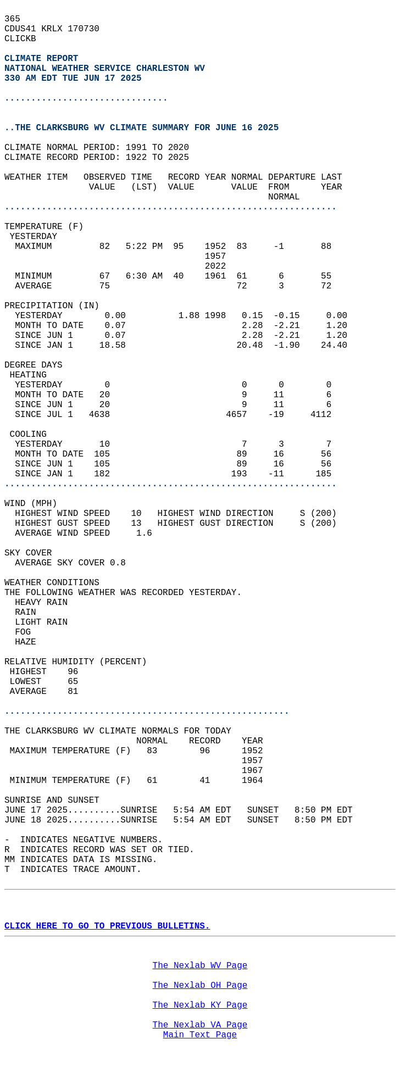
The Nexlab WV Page (200, 966)
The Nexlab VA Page (200, 1025)
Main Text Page (200, 1035)
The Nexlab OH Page (200, 986)
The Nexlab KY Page (200, 1005)
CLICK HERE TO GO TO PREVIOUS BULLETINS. (107, 926)
